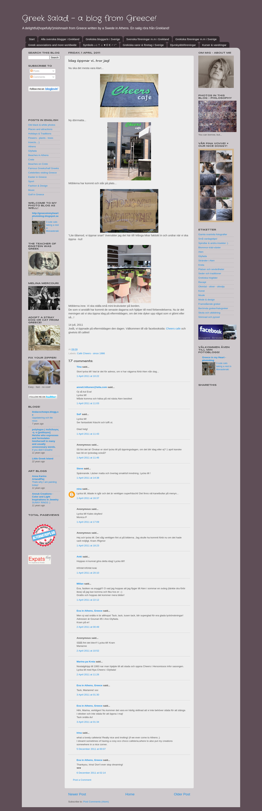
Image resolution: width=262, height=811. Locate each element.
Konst (201, 291)
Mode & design (206, 299)
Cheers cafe (173, 328)
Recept (202, 282)
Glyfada (32, 150)
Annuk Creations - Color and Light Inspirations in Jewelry (45, 496)
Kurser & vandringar (214, 44)
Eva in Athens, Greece (89, 610)
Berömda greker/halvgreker (213, 308)
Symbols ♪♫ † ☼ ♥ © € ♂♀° (99, 44)
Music (31, 190)
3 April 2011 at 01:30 (88, 694)
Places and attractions (40, 129)
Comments (37, 77)
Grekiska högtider (208, 277)
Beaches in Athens (38, 155)
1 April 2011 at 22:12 (88, 599)
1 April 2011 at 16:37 (88, 498)
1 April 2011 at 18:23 (88, 545)
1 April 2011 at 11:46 (88, 457)
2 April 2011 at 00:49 (88, 627)
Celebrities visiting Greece (42, 172)
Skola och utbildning (209, 312)
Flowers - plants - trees (40, 138)
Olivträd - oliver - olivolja (211, 286)
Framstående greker (209, 304)
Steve (80, 468)
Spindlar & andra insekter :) (213, 243)
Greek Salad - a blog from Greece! (89, 18)
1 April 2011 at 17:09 (88, 522)
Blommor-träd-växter (209, 247)
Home (129, 794)
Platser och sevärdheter (211, 269)
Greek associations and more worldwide (52, 44)
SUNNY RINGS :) (41, 502)
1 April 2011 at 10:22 (88, 376)
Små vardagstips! (207, 238)
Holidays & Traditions (39, 133)
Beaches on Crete (38, 164)
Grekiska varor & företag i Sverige (143, 44)
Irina (79, 732)
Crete (31, 159)
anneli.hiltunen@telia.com (92, 387)
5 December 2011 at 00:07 (91, 749)
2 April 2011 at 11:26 (88, 674)
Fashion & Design (38, 185)
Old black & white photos (41, 125)
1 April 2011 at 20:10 (88, 572)
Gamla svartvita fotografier (212, 234)
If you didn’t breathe (42, 449)
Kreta (201, 265)
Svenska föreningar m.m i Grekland (147, 39)
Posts (34, 71)
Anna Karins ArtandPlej (39, 477)
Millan (80, 583)
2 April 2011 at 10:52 (88, 650)
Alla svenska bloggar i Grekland (60, 39)
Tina (79, 366)
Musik (201, 295)
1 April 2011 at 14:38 (88, 477)
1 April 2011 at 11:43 (88, 433)
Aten (200, 251)
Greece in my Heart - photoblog (214, 359)
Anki (79, 556)
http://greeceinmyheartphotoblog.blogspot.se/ (45, 216)
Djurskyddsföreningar (183, 44)
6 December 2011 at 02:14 (91, 772)
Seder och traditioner (209, 273)
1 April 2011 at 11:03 (88, 403)
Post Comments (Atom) (96, 801)
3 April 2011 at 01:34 (88, 722)
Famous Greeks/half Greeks (43, 168)
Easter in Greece (37, 177)
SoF (79, 414)
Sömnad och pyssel (209, 317)
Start (32, 39)
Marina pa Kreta (86, 661)
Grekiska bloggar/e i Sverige (103, 39)
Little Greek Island (42, 458)
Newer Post (77, 794)
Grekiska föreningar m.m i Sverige (196, 39)
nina (79, 489)
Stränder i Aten (206, 260)
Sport (31, 181)
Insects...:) (33, 142)
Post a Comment (82, 779)
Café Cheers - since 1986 (91, 353)
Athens (32, 146)
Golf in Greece (36, 194)
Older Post (182, 794)
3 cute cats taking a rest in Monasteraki (223, 366)
